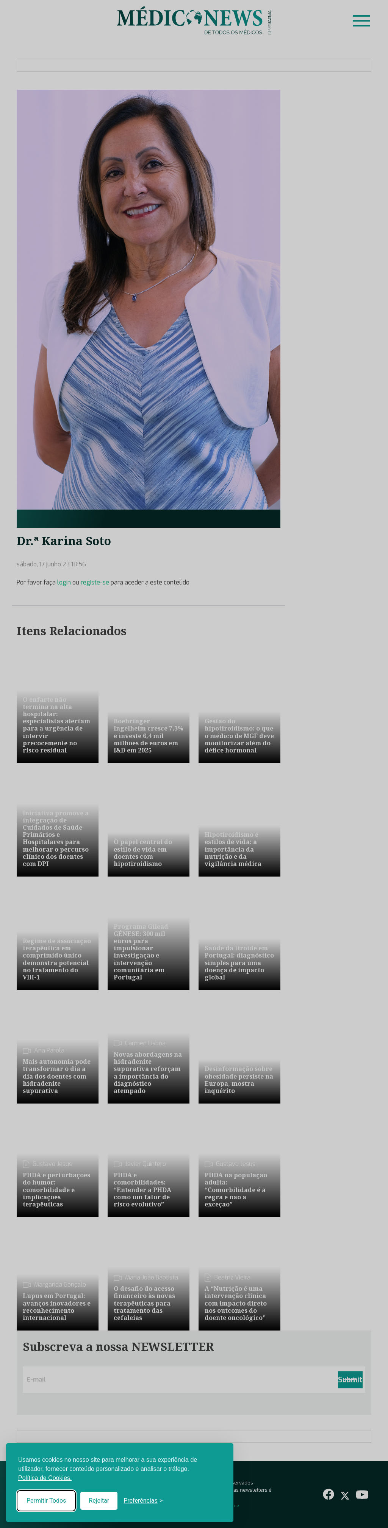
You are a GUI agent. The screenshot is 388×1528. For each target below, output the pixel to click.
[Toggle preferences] (143, 1500)
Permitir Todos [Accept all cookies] (46, 1500)
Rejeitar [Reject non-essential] (99, 1500)
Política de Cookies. (45, 1478)
